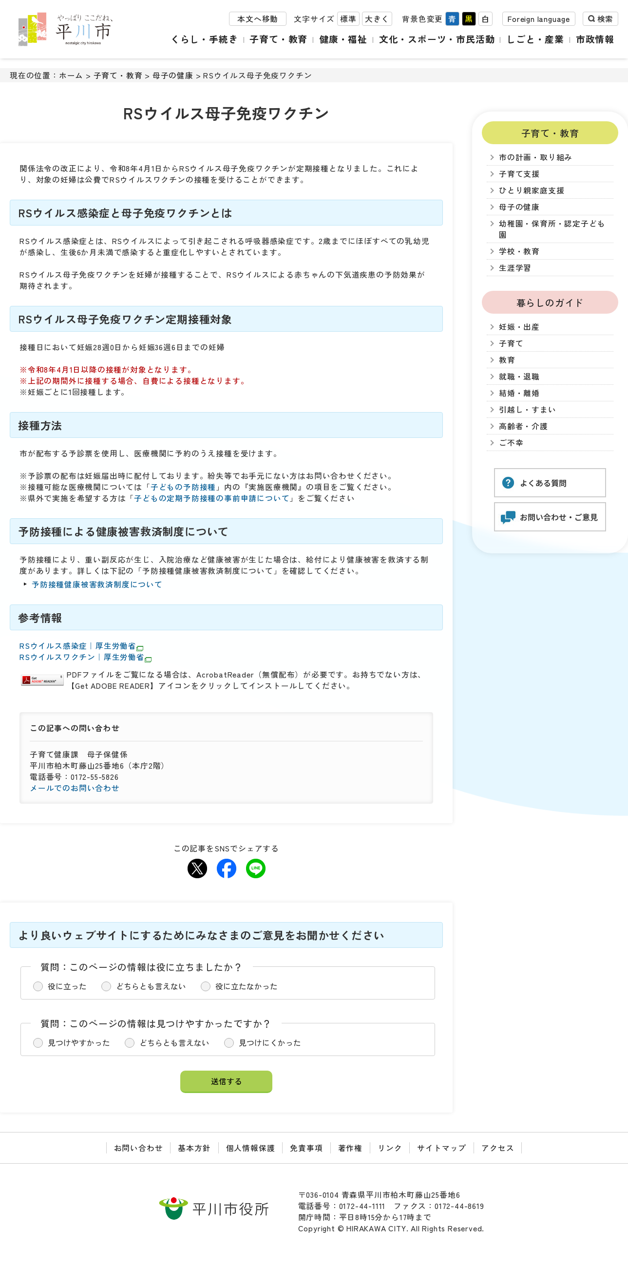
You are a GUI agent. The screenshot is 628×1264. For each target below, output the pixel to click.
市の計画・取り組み (535, 157)
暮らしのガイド (550, 302)
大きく (377, 18)
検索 (605, 18)
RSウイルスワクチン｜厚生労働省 (85, 656)
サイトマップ (441, 1147)
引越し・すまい (527, 409)
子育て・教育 (278, 38)
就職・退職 (519, 376)
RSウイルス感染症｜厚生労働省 (81, 645)
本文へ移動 (257, 18)
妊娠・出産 (519, 326)
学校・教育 (519, 251)
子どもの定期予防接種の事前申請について (211, 498)
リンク (390, 1147)
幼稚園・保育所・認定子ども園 (552, 229)
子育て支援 (519, 173)
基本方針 (194, 1147)
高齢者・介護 (523, 426)
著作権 (350, 1147)
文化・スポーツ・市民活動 (437, 38)
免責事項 (306, 1147)
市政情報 (595, 38)
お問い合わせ (138, 1147)
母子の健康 (172, 75)
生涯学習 (515, 267)
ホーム (71, 75)
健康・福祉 (343, 38)
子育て (511, 343)
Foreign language (539, 18)
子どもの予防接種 (183, 486)
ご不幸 (511, 442)
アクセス (497, 1147)
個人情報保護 (250, 1147)
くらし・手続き (204, 38)
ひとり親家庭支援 (531, 190)
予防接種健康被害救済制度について (97, 584)
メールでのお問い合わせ (75, 787)
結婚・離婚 (519, 392)
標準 (348, 18)
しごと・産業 (535, 38)
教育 (507, 359)
